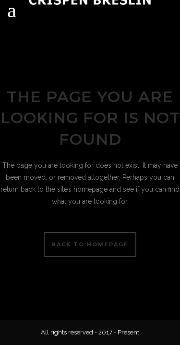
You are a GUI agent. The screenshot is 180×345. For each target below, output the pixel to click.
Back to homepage (90, 244)
